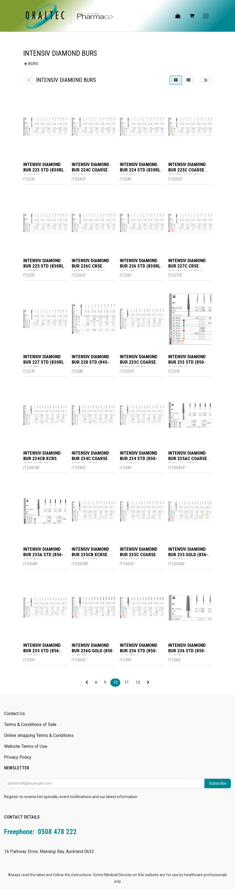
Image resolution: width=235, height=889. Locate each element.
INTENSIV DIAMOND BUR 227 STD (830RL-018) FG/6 (44, 362)
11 (126, 682)
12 (138, 682)
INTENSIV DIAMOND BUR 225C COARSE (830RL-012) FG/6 (186, 170)
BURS (33, 63)
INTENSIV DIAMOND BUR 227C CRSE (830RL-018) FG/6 (186, 266)
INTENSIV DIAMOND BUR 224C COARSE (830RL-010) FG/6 (90, 170)
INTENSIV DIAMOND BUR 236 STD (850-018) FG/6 (138, 651)
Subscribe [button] (217, 783)
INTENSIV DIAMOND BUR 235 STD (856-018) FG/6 (42, 651)
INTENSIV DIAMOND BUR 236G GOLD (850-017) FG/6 (92, 651)
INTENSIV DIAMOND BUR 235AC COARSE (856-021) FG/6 (187, 458)
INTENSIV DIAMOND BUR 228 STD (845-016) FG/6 (90, 362)
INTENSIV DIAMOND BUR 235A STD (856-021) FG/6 (43, 554)
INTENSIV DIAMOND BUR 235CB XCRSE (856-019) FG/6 (90, 554)
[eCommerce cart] (192, 16)
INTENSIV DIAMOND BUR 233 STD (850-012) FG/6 (186, 362)
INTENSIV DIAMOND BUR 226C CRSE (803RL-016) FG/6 (90, 266)
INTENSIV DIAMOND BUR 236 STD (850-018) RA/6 (186, 651)
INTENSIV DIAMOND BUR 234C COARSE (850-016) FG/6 (90, 458)
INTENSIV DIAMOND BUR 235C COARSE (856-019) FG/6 (138, 554)
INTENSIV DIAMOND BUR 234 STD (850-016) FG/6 (138, 458)
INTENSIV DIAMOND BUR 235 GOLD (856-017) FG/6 (188, 554)
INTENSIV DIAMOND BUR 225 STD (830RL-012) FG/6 (44, 266)
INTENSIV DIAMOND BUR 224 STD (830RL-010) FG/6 (141, 170)
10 (115, 682)
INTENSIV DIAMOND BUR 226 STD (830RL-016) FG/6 (141, 266)
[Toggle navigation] (206, 16)
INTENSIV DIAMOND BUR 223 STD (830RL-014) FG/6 (44, 170)
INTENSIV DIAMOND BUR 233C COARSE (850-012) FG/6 (138, 362)
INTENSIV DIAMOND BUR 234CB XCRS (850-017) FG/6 (42, 458)
